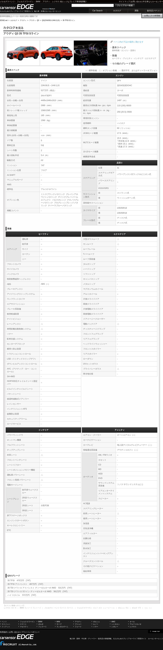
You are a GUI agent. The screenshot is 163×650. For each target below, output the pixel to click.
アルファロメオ (135, 624)
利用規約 (3, 632)
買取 (137, 10)
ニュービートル (109, 608)
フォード (78, 627)
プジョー (78, 624)
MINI (58, 622)
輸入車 (72, 639)
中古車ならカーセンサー (153, 1)
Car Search (97, 10)
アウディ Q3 (34, 20)
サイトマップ (124, 1)
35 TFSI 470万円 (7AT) (19, 580)
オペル (132, 622)
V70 (139, 608)
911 (127, 608)
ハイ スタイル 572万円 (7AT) (21, 595)
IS (15, 608)
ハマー (95, 627)
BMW (38, 1)
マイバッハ (6, 624)
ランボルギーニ (62, 627)
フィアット (6, 627)
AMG (113, 622)
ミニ (150, 608)
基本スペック (124, 48)
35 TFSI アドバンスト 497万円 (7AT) (25, 584)
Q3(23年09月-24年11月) (51, 20)
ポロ (100, 608)
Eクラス (63, 608)
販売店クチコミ (154, 10)
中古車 (84, 639)
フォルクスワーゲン (25, 1)
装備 (134, 57)
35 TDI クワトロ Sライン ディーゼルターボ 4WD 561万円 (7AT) (37, 591)
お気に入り (152, 15)
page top (155, 631)
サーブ (59, 624)
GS (12, 608)
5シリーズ (37, 608)
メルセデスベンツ (7, 1)
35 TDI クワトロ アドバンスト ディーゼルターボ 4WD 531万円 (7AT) (39, 588)
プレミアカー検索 (125, 5)
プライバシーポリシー (30, 632)
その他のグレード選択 (123, 63)
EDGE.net (3, 20)
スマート (23, 624)
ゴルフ (95, 608)
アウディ (46, 1)
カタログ (117, 10)
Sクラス (70, 608)
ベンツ (4, 622)
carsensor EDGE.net (20, 6)
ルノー (95, 624)
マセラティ (24, 627)
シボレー (114, 627)
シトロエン (115, 624)
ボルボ (40, 624)
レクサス (56, 1)
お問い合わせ (136, 1)
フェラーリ (42, 627)
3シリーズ (28, 608)
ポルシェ (96, 622)
